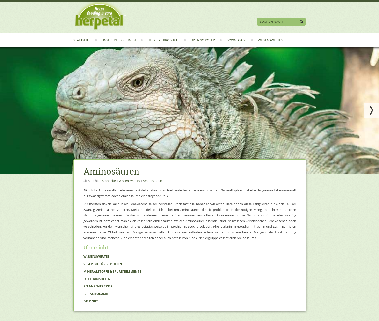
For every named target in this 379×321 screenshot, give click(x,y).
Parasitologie (95, 294)
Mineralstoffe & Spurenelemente (112, 271)
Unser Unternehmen (119, 40)
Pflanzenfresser (98, 286)
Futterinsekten (97, 279)
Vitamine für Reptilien (102, 264)
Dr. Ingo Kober (203, 40)
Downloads (236, 40)
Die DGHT (90, 301)
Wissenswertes (270, 40)
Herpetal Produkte (163, 40)
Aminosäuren (152, 180)
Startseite (81, 40)
